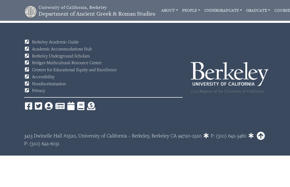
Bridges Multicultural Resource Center (67, 62)
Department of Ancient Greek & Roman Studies (96, 11)
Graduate (256, 10)
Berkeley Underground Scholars (61, 56)
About (168, 10)
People (189, 10)
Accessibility (43, 76)
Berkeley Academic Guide (55, 42)
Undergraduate (221, 10)
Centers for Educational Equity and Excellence (74, 69)
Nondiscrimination (49, 83)
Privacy (38, 90)
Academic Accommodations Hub (62, 49)
